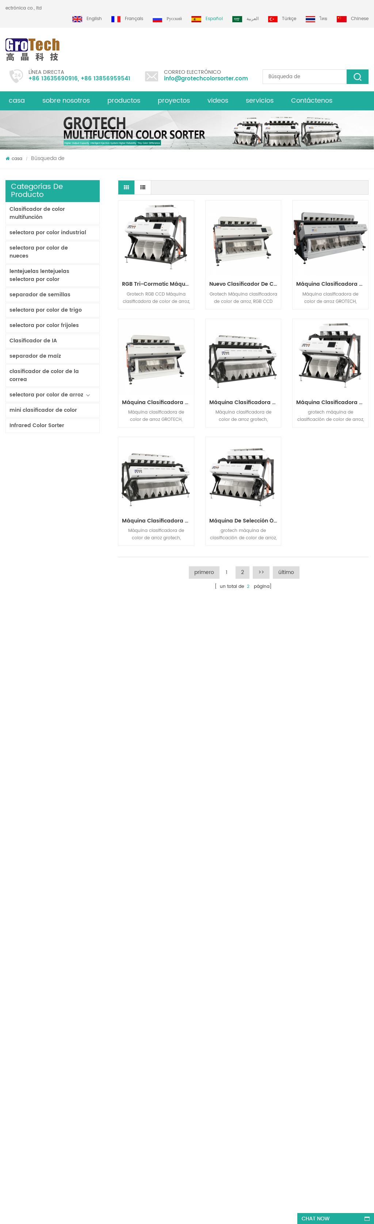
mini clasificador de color (43, 410)
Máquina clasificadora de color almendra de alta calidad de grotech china (104, 1057)
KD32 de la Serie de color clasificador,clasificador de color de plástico (70, 734)
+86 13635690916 (53, 78)
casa (17, 100)
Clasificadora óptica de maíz (209, 1067)
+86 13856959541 (105, 78)
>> (261, 572)
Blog (10, 1003)
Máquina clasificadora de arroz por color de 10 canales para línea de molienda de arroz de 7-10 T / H (332, 284)
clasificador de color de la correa (44, 375)
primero (204, 572)
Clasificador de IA (33, 341)
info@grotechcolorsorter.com (206, 78)
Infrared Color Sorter (36, 425)
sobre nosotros (66, 100)
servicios (260, 100)
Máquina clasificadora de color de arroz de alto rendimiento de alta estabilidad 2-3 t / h (245, 402)
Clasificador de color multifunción (37, 213)
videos (217, 100)
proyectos (174, 100)
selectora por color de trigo (45, 310)
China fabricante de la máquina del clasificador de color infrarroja (70, 697)
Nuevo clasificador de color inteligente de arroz (245, 284)
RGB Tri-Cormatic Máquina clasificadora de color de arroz (70, 772)
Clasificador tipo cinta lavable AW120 (70, 472)
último (286, 572)
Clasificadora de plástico (205, 1054)
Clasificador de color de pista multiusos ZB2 (70, 584)
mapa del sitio (21, 1043)
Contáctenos (311, 100)
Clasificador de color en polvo (70, 621)
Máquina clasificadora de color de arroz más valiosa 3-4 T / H (70, 884)
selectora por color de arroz (46, 395)
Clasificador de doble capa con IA (70, 509)
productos (123, 100)
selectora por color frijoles (44, 325)
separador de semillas (39, 294)
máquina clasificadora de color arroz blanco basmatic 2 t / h (332, 402)
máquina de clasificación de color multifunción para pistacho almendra (107, 1115)
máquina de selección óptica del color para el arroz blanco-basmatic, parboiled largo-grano (245, 521)
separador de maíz (35, 356)
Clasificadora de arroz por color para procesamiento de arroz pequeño (70, 659)
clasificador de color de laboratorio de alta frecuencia (70, 847)
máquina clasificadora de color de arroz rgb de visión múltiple (158, 521)
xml (9, 1017)
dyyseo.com (226, 1211)
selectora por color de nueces (38, 252)
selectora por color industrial (47, 232)
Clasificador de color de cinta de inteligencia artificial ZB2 (70, 547)
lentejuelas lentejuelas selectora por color (39, 275)
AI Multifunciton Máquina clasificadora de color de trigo (70, 809)
